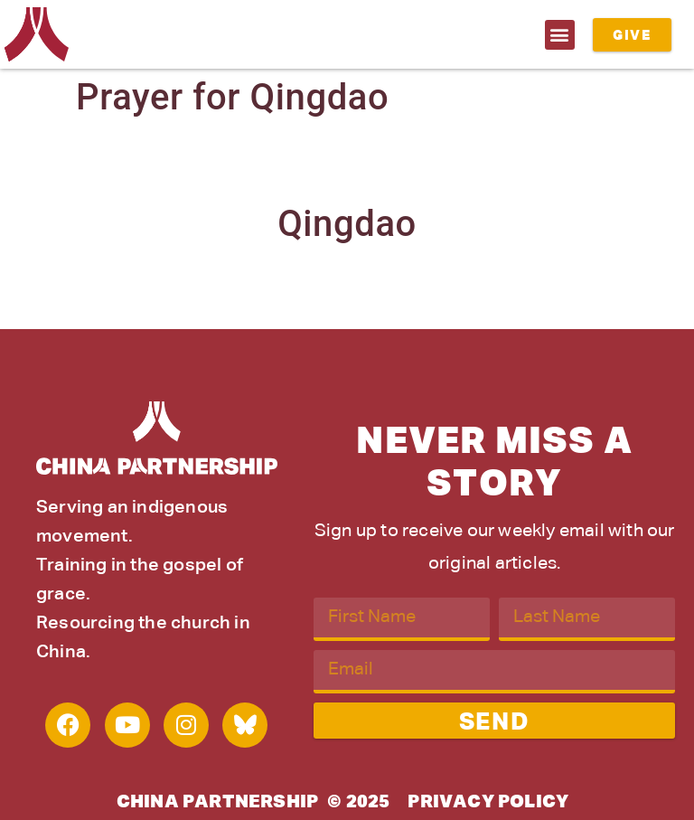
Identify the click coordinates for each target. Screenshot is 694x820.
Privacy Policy (488, 802)
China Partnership (217, 802)
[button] (560, 35)
